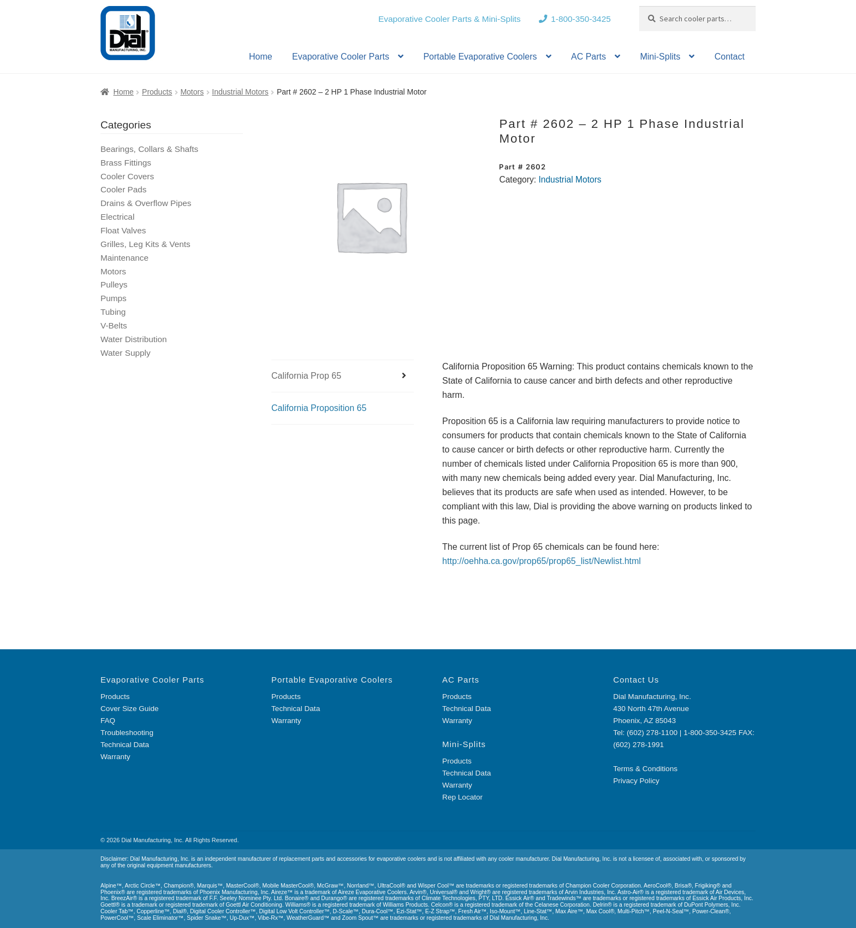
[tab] (342, 376)
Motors (192, 91)
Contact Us (636, 679)
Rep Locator (462, 797)
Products (157, 91)
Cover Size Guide (129, 708)
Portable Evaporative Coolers (480, 56)
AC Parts (588, 56)
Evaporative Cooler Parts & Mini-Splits (449, 19)
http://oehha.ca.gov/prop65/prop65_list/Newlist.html (541, 561)
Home (260, 56)
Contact (730, 56)
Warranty (115, 757)
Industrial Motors (240, 91)
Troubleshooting (126, 733)
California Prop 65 (306, 375)
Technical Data (124, 745)
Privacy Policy (636, 781)
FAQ (107, 720)
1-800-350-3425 (581, 19)
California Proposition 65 (318, 408)
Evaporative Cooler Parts (340, 56)
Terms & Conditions (645, 769)
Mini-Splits (660, 56)
